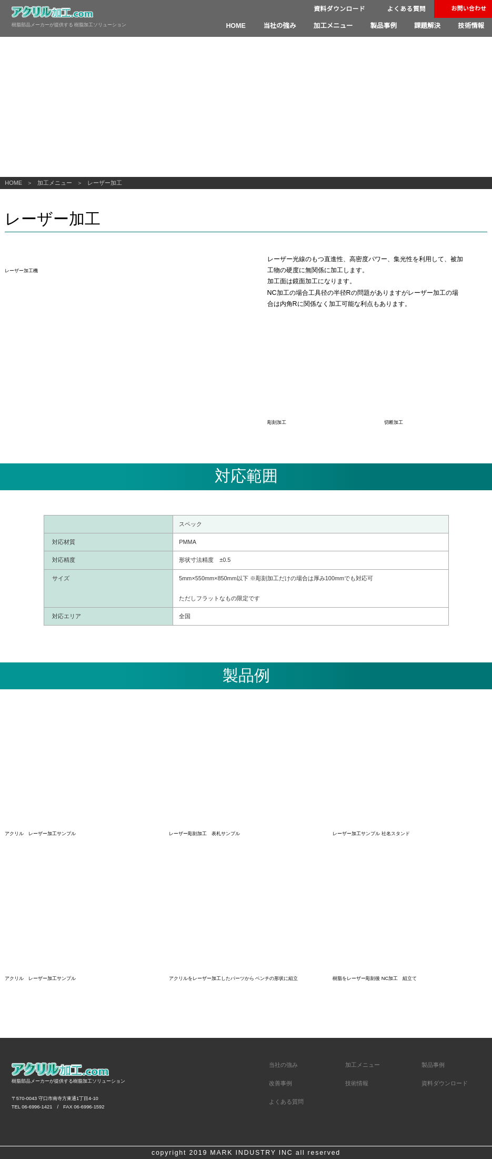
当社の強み (285, 26)
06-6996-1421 (37, 1071)
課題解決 (428, 26)
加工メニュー (337, 26)
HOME (243, 26)
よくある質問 (406, 9)
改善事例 (280, 1048)
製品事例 (386, 26)
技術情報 (471, 26)
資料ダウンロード (337, 9)
